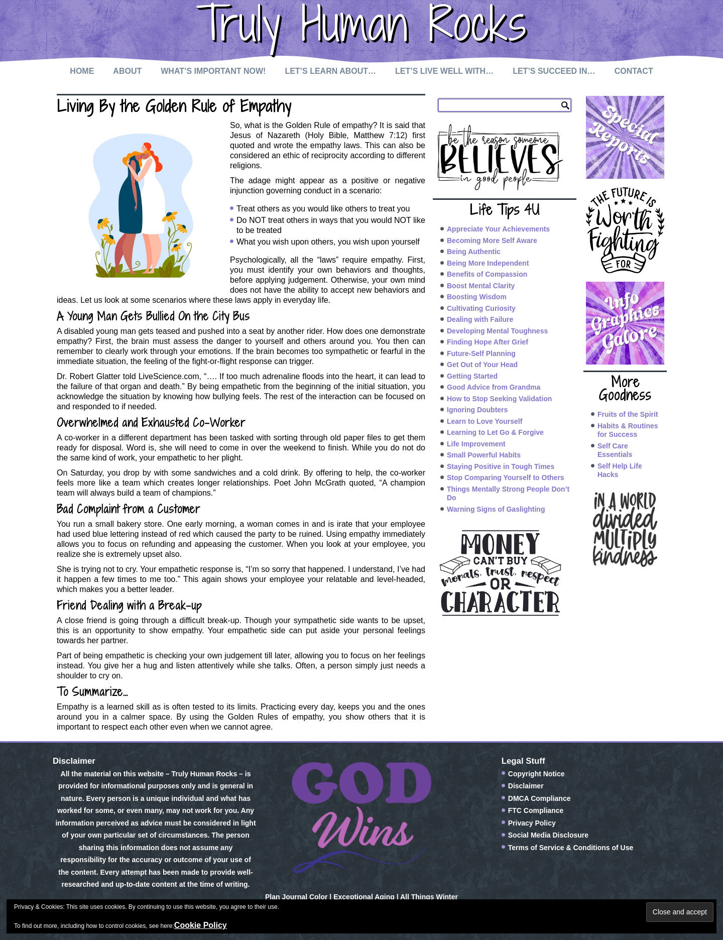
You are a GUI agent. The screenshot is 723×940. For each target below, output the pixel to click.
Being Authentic (474, 252)
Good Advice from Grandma (493, 387)
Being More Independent (488, 263)
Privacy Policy (532, 823)
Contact (634, 71)
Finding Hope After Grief (487, 342)
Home (82, 71)
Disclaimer (526, 786)
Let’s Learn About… (330, 71)
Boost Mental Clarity (481, 286)
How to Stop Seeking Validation (499, 399)
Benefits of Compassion (487, 274)
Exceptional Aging (364, 897)
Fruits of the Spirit (627, 414)
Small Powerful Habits (484, 455)
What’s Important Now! (213, 71)
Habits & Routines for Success (627, 430)
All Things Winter (429, 897)
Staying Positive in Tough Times (500, 466)
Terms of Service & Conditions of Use (570, 848)
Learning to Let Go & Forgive (495, 432)
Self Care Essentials (614, 450)
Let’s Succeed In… (554, 71)
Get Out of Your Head (482, 365)
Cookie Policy (200, 925)
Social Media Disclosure (548, 835)
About (127, 71)
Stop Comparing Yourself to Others (505, 478)
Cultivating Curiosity (481, 308)
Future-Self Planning (481, 353)
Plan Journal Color (296, 897)
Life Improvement (476, 444)
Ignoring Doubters (477, 410)
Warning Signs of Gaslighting (496, 509)
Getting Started (472, 376)
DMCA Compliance (539, 798)
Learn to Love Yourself (484, 421)
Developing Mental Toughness (497, 331)
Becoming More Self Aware (492, 241)
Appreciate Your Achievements (498, 229)
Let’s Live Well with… (444, 71)
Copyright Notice (536, 774)
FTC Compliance (535, 810)
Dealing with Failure (480, 319)
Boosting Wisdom (477, 297)
